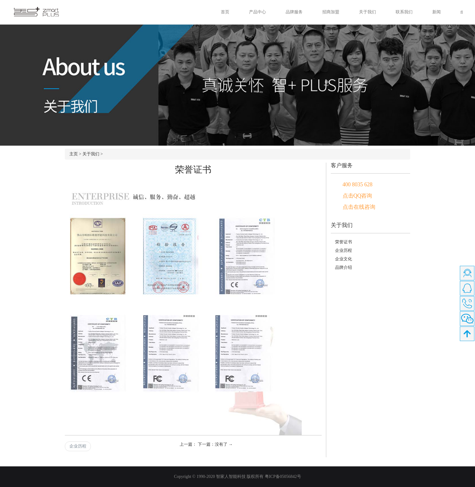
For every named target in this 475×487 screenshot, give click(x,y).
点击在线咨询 (359, 207)
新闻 (436, 12)
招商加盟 (330, 12)
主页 (73, 154)
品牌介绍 (343, 267)
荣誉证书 (343, 242)
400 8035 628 (358, 184)
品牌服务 (294, 12)
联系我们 (404, 12)
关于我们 (367, 12)
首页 (225, 12)
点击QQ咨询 (357, 196)
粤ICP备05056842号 (283, 476)
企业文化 (343, 259)
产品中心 (257, 12)
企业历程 (77, 446)
